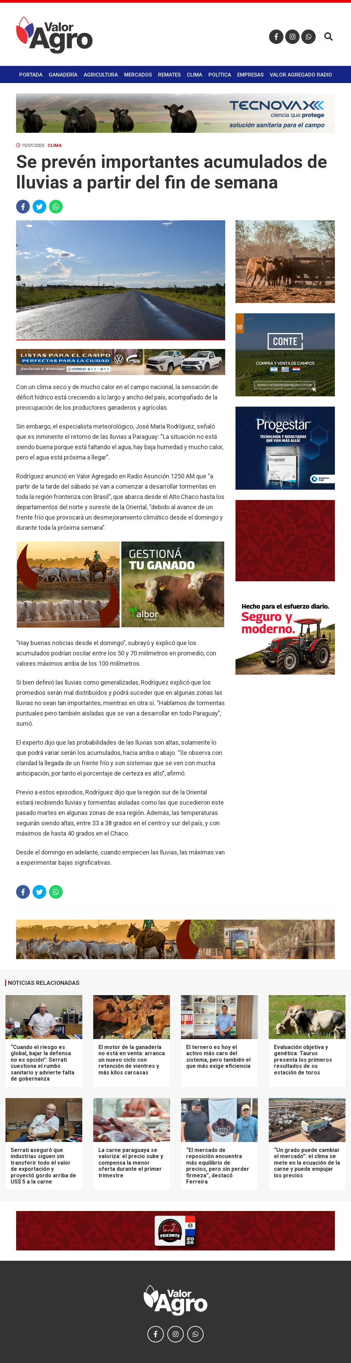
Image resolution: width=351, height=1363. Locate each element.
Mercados (138, 75)
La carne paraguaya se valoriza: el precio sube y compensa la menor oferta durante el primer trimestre (130, 1163)
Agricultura (101, 75)
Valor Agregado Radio (301, 75)
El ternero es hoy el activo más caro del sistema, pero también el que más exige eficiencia (218, 1056)
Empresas (250, 75)
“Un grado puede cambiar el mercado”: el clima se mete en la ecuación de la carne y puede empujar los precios (307, 1163)
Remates (169, 75)
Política (219, 75)
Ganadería (63, 75)
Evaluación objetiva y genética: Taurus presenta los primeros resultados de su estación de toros (303, 1060)
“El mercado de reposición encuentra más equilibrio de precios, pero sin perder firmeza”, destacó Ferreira (217, 1166)
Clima (194, 75)
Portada (31, 75)
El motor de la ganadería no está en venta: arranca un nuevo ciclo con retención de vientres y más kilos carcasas (131, 1060)
